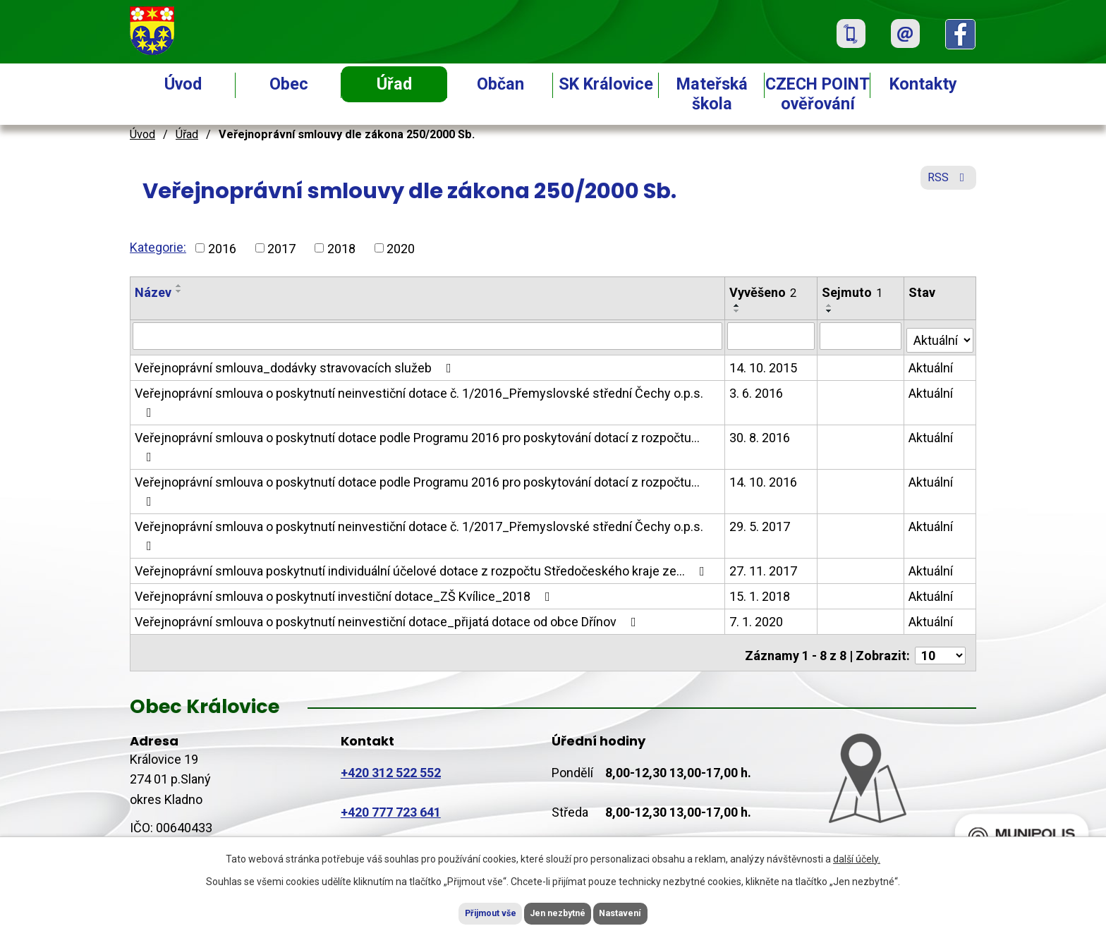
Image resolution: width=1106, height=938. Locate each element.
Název (153, 292)
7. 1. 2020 (757, 618)
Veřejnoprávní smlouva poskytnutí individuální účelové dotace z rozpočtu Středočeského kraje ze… (422, 567)
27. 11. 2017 (764, 567)
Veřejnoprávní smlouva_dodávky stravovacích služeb (296, 364)
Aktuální (931, 364)
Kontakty (923, 84)
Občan (500, 84)
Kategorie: (158, 247)
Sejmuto (853, 292)
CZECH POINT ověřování (817, 94)
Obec (288, 84)
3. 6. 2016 (757, 389)
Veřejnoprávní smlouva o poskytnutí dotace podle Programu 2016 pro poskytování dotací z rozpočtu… (417, 443)
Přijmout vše (467, 912)
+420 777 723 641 (391, 803)
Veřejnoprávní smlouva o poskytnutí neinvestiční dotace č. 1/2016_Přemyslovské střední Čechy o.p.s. (419, 398)
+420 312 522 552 (391, 763)
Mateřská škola (712, 94)
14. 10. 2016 (764, 478)
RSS (945, 185)
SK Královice (606, 84)
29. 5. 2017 (760, 523)
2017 (281, 247)
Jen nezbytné (559, 912)
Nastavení (644, 912)
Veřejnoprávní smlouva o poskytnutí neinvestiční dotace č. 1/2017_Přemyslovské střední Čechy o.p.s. (419, 532)
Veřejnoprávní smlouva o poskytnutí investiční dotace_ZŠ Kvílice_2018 (345, 592)
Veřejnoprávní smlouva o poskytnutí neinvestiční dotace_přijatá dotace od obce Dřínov (388, 618)
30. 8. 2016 (760, 434)
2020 (401, 247)
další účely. (856, 855)
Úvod (183, 84)
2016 (222, 247)
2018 (341, 247)
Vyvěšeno (763, 292)
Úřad (394, 84)
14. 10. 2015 (764, 364)
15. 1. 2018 (760, 592)
